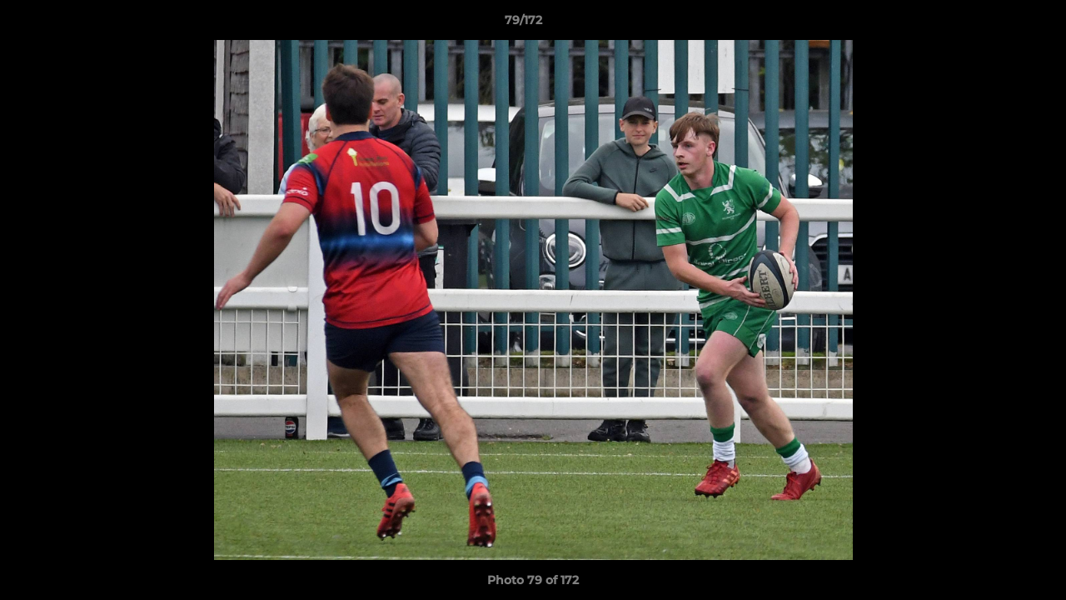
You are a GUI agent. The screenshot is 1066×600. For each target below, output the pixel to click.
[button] (996, 24)
